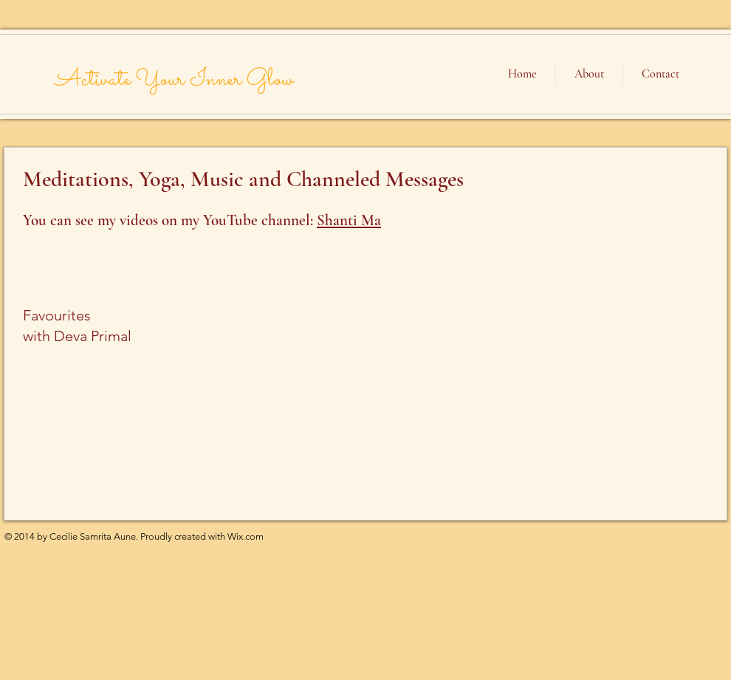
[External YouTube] (600, 439)
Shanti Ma (349, 220)
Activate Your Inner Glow (174, 79)
